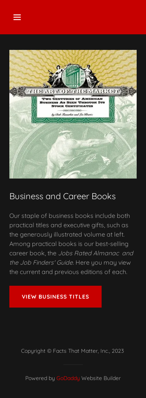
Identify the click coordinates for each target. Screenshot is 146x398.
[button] (24, 17)
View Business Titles (55, 296)
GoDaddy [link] (68, 378)
